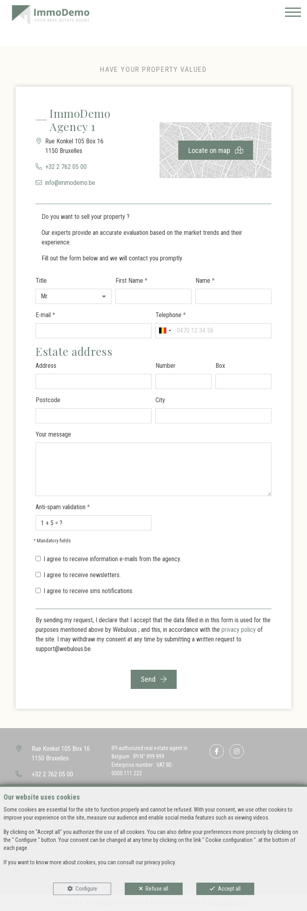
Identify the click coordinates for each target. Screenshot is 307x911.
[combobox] (164, 331)
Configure (86, 888)
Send (154, 679)
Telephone (170, 315)
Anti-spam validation (63, 507)
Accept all (229, 888)
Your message (53, 434)
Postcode (48, 400)
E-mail (45, 315)
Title (41, 280)
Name (205, 280)
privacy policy (238, 629)
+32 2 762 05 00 (66, 167)
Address (46, 365)
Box (220, 365)
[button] (74, 296)
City (160, 400)
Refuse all (157, 888)
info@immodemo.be (70, 183)
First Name (132, 280)
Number (165, 365)
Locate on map (215, 150)
